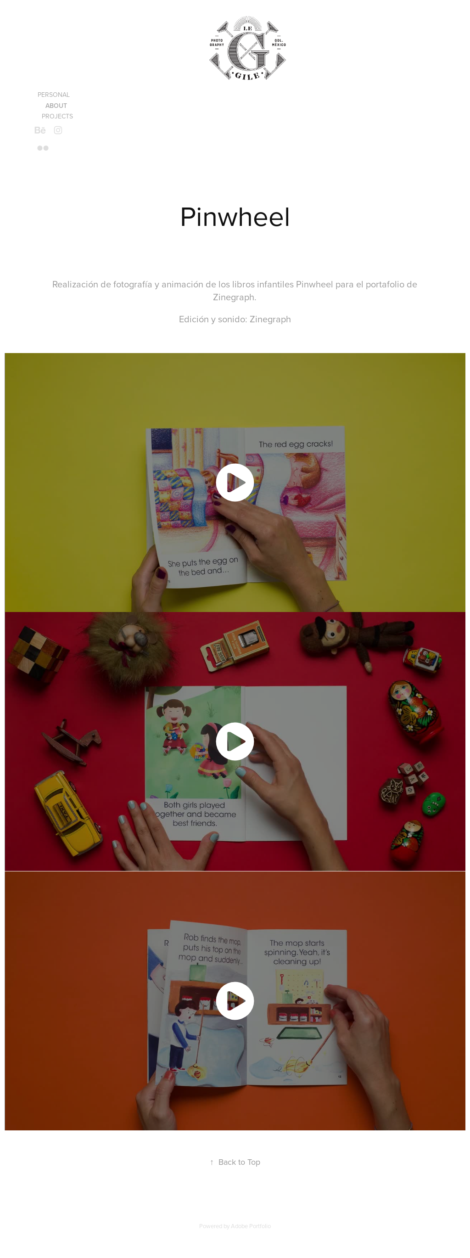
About (56, 105)
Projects (57, 116)
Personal (54, 94)
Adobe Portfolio (251, 1226)
